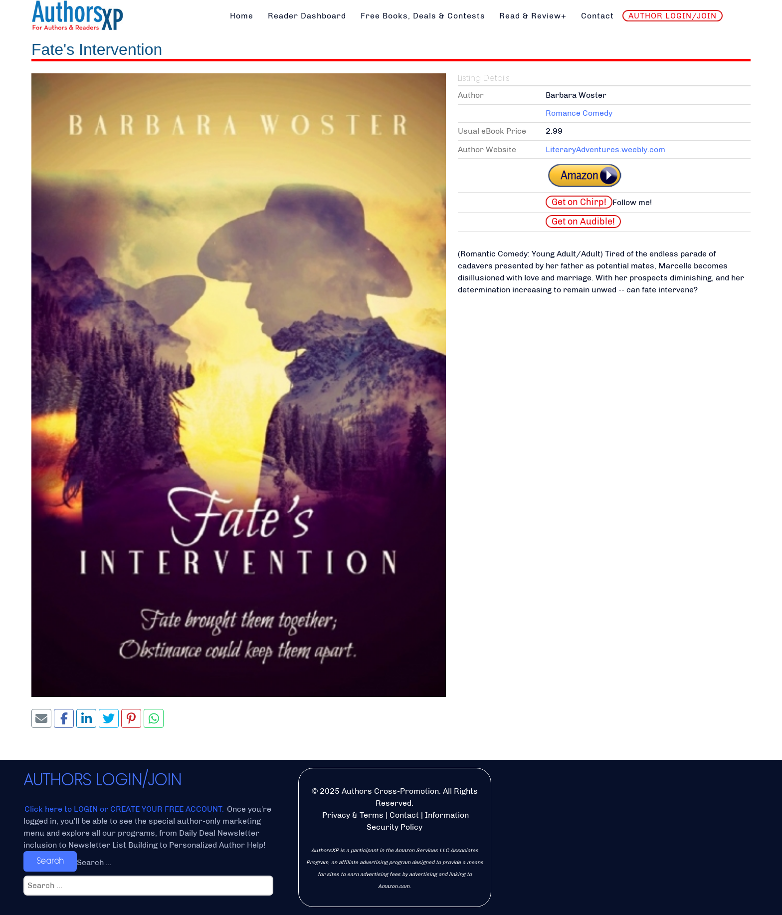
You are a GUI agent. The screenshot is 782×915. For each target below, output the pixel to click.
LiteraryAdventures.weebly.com (605, 149)
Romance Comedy (579, 113)
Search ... (94, 862)
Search (50, 861)
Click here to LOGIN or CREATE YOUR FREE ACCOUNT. (125, 809)
